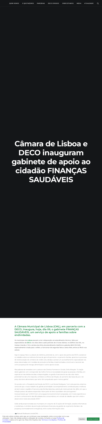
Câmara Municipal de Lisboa (35, 69)
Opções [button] (82, 419)
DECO (29, 86)
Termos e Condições (49, 420)
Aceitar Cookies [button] (93, 419)
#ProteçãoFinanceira (22, 173)
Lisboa (29, 83)
